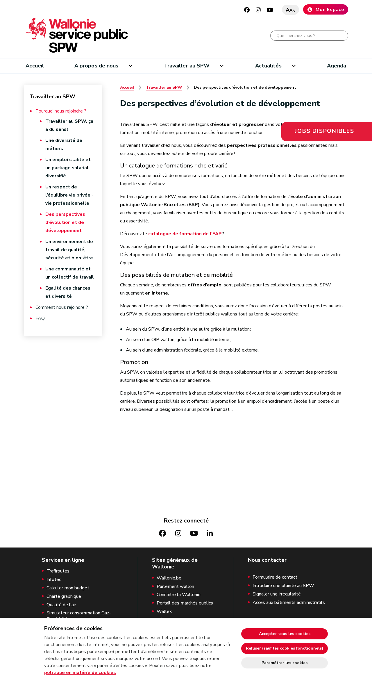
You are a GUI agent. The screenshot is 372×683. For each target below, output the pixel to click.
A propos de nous (96, 65)
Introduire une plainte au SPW (283, 586)
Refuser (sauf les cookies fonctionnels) (284, 648)
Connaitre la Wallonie (179, 595)
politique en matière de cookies (80, 672)
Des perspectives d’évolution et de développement (65, 222)
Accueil (35, 65)
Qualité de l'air (61, 605)
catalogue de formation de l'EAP (184, 234)
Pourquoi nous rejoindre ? (60, 111)
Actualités (268, 65)
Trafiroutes (57, 571)
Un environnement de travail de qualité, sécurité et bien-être (69, 249)
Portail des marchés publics (185, 603)
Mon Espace (325, 9)
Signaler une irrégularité (277, 594)
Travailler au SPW (187, 65)
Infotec (53, 580)
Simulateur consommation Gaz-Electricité (78, 616)
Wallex (164, 612)
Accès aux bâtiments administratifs (289, 603)
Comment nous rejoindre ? (61, 307)
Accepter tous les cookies (284, 633)
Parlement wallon (175, 587)
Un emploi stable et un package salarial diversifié (68, 167)
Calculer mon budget (67, 588)
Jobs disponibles (324, 131)
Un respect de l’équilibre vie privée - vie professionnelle (69, 195)
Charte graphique (63, 596)
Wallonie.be (169, 578)
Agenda (336, 65)
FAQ (40, 318)
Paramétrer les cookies (284, 663)
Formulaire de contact (275, 577)
